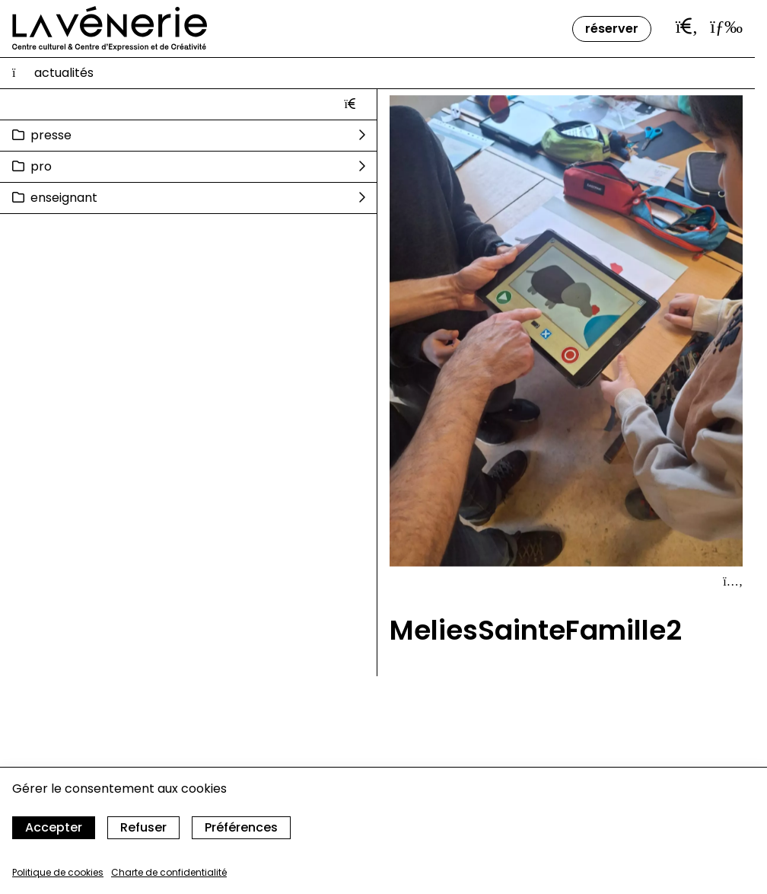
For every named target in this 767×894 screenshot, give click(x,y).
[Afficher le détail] (733, 582)
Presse (51, 135)
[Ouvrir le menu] (726, 27)
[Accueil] (109, 28)
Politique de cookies (57, 872)
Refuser (143, 827)
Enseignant (63, 197)
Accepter (53, 827)
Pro (41, 166)
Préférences (241, 827)
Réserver (611, 28)
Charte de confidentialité (169, 872)
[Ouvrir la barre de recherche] (687, 26)
